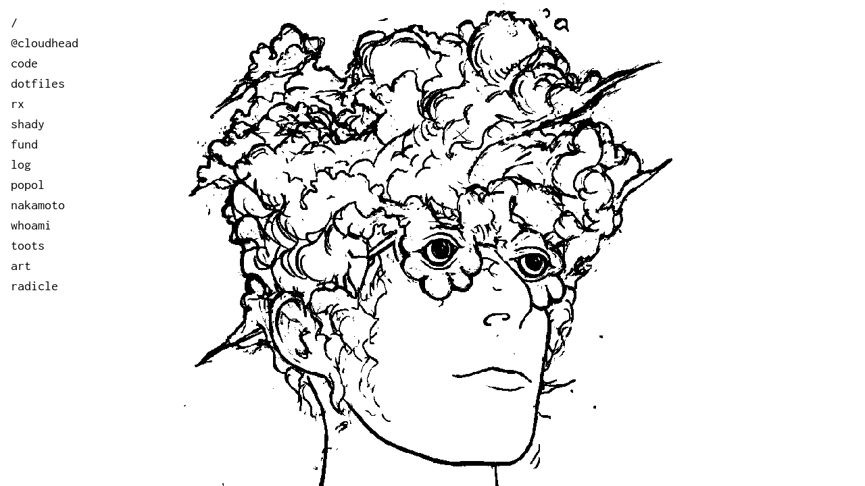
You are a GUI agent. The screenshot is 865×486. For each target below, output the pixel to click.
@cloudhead (44, 43)
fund (24, 144)
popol (28, 185)
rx (17, 104)
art (21, 266)
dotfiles (38, 83)
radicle (34, 286)
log (21, 164)
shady (28, 124)
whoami (31, 225)
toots (28, 245)
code (24, 63)
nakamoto (38, 205)
